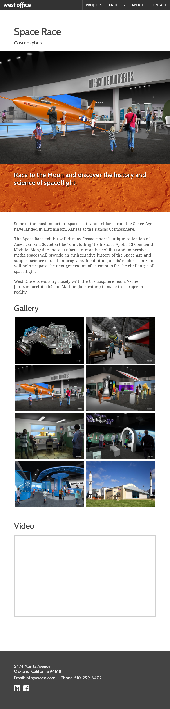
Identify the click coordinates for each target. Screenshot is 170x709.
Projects (94, 5)
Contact (158, 5)
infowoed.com (40, 677)
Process (117, 5)
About (138, 5)
